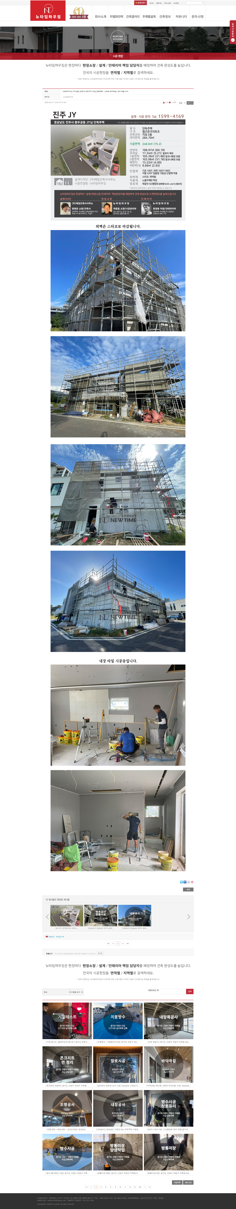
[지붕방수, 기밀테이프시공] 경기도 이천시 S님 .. (118, 1042)
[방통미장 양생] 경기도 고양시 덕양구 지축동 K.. (118, 1173)
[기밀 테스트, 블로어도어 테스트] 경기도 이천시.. (67, 1042)
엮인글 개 (60, 936)
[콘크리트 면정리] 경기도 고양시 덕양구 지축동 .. (67, 1085)
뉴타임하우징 (68, 97)
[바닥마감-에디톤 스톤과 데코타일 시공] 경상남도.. (168, 1085)
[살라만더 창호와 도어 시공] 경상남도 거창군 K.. (118, 1085)
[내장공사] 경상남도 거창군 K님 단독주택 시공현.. (118, 1129)
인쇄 (165, 102)
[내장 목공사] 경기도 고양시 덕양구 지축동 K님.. (169, 1042)
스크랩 (172, 102)
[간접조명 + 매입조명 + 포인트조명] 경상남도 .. (67, 1129)
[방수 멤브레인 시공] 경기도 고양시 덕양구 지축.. (67, 1173)
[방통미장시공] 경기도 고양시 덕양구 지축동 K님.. (168, 1173)
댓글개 (51, 936)
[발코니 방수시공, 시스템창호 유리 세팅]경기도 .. (168, 1129)
